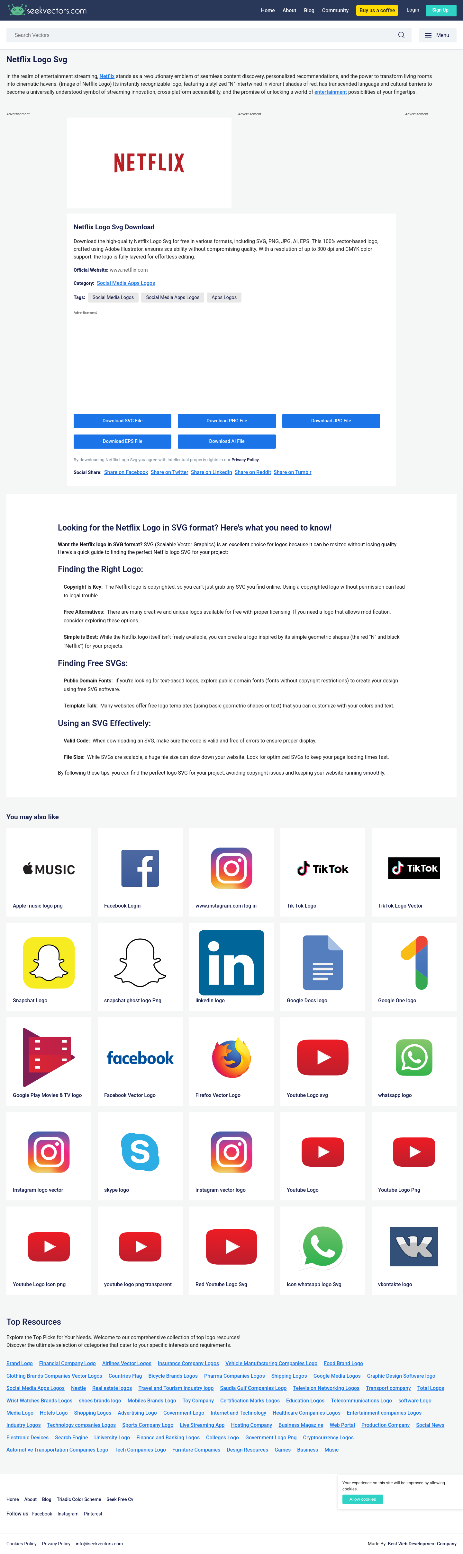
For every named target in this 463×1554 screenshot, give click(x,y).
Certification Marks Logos (250, 1401)
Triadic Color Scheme (79, 1499)
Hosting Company (251, 1425)
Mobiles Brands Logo (152, 1401)
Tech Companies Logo (140, 1450)
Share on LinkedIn (211, 472)
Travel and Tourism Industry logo (175, 1388)
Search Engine (71, 1438)
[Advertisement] (32, 214)
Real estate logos (112, 1388)
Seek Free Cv (119, 1499)
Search (404, 36)
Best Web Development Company (422, 1544)
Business (307, 1450)
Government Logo (183, 1413)
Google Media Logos (337, 1376)
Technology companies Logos (81, 1425)
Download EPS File (122, 441)
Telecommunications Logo (361, 1401)
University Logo (112, 1438)
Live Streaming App (202, 1425)
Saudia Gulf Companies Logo (253, 1388)
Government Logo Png (271, 1438)
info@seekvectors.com (99, 1544)
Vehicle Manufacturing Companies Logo (271, 1363)
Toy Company (198, 1401)
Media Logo (19, 1413)
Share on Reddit (253, 472)
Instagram (68, 1514)
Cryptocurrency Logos (328, 1438)
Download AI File (227, 441)
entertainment (330, 92)
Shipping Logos (289, 1376)
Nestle (78, 1388)
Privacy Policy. (246, 459)
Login (412, 10)
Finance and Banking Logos (168, 1438)
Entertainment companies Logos (384, 1413)
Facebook (42, 1514)
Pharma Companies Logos (234, 1376)
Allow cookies (363, 1499)
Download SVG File (123, 421)
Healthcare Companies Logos (306, 1413)
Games (283, 1450)
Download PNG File (227, 421)
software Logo (414, 1401)
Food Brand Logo (343, 1363)
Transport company (388, 1388)
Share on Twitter (169, 472)
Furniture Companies (196, 1450)
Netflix (107, 76)
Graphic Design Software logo (401, 1376)
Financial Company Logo (67, 1363)
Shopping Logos (93, 1413)
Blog (309, 10)
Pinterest (93, 1514)
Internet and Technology (238, 1413)
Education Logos (305, 1401)
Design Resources (247, 1450)
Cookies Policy (21, 1544)
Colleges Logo (222, 1438)
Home (268, 10)
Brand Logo (19, 1363)
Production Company (385, 1425)
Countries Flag (125, 1376)
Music (332, 1450)
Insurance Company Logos (188, 1363)
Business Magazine (300, 1425)
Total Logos (430, 1388)
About (289, 10)
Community (335, 10)
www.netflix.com (129, 270)
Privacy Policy (56, 1544)
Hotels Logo (54, 1413)
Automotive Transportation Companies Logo (57, 1450)
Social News (430, 1425)
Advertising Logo (137, 1413)
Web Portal (342, 1425)
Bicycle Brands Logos (173, 1376)
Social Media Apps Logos (126, 283)
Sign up (440, 10)
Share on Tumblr (293, 472)
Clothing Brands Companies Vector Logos (54, 1376)
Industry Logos (23, 1425)
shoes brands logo (100, 1401)
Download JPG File (331, 421)
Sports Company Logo (147, 1425)
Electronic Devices (27, 1438)
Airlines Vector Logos (126, 1363)
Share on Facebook (126, 472)
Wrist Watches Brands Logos (39, 1401)
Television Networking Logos (326, 1388)
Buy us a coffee (377, 10)
